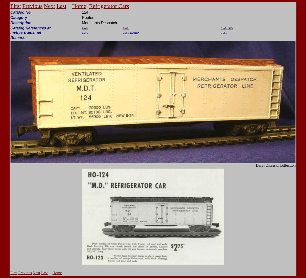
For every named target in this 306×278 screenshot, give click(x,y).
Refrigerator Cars (109, 6)
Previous (32, 6)
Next (49, 6)
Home (79, 6)
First (16, 6)
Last (61, 6)
